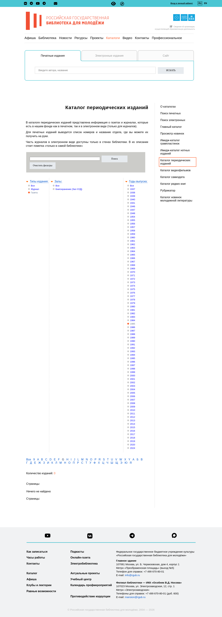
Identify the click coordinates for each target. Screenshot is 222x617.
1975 (132, 289)
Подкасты (77, 551)
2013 (132, 420)
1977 (132, 296)
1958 (132, 230)
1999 (132, 372)
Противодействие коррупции (90, 596)
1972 (132, 279)
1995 (132, 358)
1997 (132, 365)
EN (205, 3)
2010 (132, 410)
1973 (132, 282)
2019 (132, 441)
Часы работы (36, 557)
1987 (132, 330)
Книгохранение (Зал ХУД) (69, 189)
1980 (132, 306)
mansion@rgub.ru (135, 597)
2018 (132, 437)
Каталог (32, 573)
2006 (132, 396)
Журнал (35, 189)
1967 (132, 261)
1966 (132, 258)
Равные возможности (41, 591)
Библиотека (47, 38)
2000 (132, 375)
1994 (132, 355)
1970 (132, 272)
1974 (132, 286)
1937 (132, 189)
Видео (127, 38)
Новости (65, 38)
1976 (132, 292)
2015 (132, 427)
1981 (132, 310)
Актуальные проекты (85, 573)
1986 (132, 327)
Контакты (142, 38)
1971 (132, 275)
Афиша (30, 38)
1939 (132, 196)
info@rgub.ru (132, 575)
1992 (132, 348)
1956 (132, 223)
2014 (132, 424)
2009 (132, 406)
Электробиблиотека (84, 563)
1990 (132, 341)
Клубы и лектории (39, 585)
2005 (132, 393)
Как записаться (37, 551)
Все (33, 185)
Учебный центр (81, 579)
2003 (132, 386)
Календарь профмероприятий (91, 585)
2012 (132, 417)
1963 (132, 248)
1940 (132, 199)
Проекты (96, 38)
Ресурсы (81, 38)
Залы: (58, 181)
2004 (132, 389)
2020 (132, 444)
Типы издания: (39, 181)
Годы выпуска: (138, 181)
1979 (132, 303)
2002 (132, 382)
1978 (132, 299)
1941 (132, 203)
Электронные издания (109, 55)
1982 (132, 313)
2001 (132, 379)
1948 (132, 213)
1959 (132, 234)
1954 (132, 216)
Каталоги (113, 38)
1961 (132, 241)
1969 (132, 268)
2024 (132, 448)
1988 (132, 334)
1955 (132, 220)
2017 (132, 434)
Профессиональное (167, 38)
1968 (132, 265)
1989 (132, 337)
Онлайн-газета (80, 557)
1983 (132, 317)
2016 (132, 431)
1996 (132, 361)
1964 (132, 251)
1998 (132, 368)
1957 (132, 227)
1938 (132, 192)
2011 (132, 413)
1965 (132, 254)
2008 (132, 403)
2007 (132, 399)
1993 (132, 351)
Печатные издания (61, 57)
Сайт (166, 55)
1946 (132, 206)
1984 (132, 320)
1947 (132, 210)
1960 (132, 237)
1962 (132, 244)
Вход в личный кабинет (182, 3)
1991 (132, 344)
